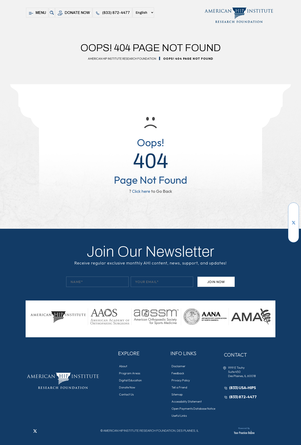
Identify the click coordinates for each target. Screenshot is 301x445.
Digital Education (130, 380)
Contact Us (126, 394)
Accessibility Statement (187, 401)
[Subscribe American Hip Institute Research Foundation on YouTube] (293, 216)
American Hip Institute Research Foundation (122, 59)
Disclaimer (178, 366)
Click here (141, 191)
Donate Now (73, 13)
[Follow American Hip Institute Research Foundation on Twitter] (293, 222)
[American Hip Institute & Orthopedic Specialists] (238, 15)
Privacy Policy (181, 380)
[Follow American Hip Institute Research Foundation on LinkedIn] (293, 229)
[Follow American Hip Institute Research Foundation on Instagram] (293, 235)
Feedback (178, 373)
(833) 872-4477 (112, 13)
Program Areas (129, 373)
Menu (37, 13)
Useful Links (179, 416)
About (123, 366)
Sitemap (177, 394)
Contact (235, 355)
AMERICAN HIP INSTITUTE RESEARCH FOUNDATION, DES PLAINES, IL (151, 430)
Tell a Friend (179, 387)
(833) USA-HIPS (242, 387)
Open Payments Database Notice (193, 408)
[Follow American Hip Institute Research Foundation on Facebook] (293, 210)
